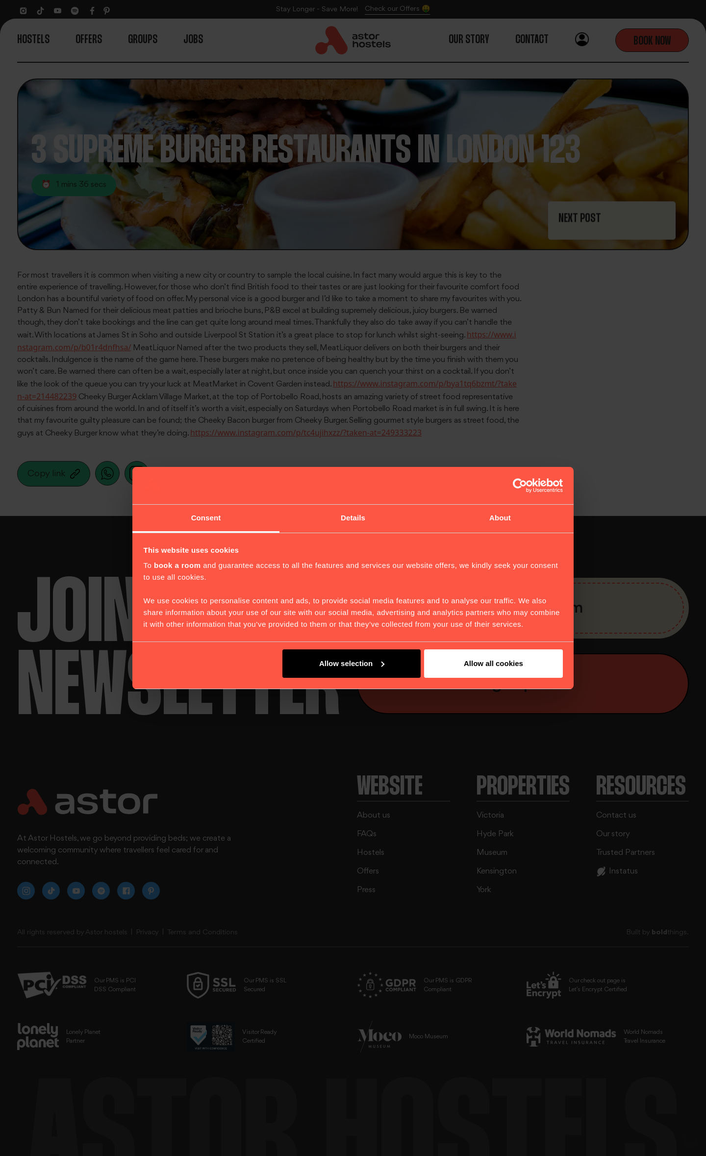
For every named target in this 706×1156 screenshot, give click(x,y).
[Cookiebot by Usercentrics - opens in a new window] (520, 485)
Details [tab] (353, 518)
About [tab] (500, 518)
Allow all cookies (493, 663)
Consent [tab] (206, 518)
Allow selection (351, 663)
